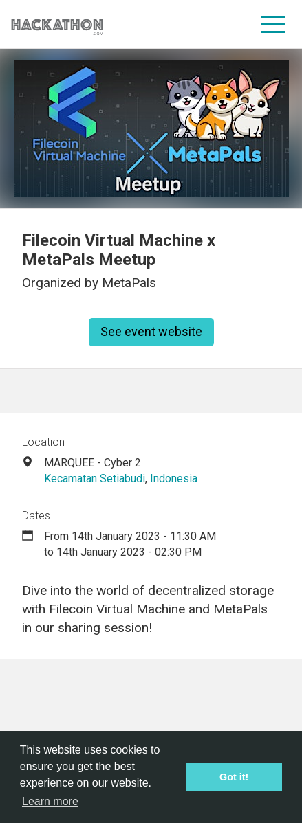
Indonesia (173, 478)
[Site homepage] (57, 24)
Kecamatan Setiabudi (94, 478)
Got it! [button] (233, 776)
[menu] (273, 24)
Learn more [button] (50, 801)
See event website (151, 331)
